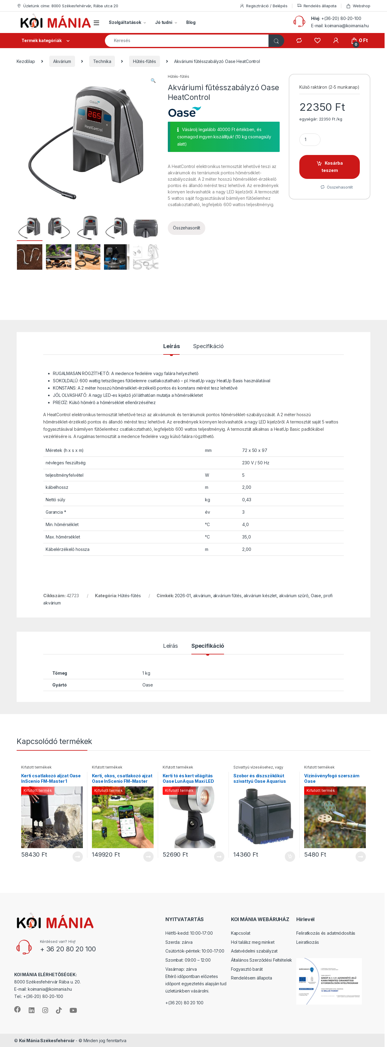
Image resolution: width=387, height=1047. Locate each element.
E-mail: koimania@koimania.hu (340, 25)
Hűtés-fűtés (144, 61)
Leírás (171, 346)
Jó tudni (163, 22)
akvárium (202, 595)
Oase (316, 595)
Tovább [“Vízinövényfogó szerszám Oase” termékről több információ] (361, 856)
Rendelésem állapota (251, 977)
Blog (191, 22)
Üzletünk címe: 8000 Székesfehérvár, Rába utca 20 (67, 5)
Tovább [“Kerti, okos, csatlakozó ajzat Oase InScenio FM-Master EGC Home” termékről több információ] (148, 856)
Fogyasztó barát (247, 968)
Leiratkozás (307, 941)
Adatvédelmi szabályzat (254, 950)
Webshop (358, 5)
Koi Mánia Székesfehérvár (47, 1040)
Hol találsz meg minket (253, 941)
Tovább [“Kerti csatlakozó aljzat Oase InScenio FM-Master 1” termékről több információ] (78, 856)
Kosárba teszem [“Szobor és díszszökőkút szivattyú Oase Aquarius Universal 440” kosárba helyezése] (290, 856)
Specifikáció (208, 346)
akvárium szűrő (293, 595)
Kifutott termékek (36, 767)
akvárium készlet (260, 595)
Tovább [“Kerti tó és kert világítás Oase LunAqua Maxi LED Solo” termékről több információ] (219, 856)
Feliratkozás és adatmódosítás (325, 933)
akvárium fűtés (227, 595)
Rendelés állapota (317, 5)
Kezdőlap (26, 61)
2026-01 (183, 595)
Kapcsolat (240, 933)
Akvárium (62, 61)
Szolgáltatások (125, 22)
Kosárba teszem (332, 166)
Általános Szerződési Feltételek (261, 959)
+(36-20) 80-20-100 (341, 18)
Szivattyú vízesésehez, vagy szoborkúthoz (258, 769)
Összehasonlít (186, 227)
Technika (102, 61)
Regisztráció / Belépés (263, 5)
